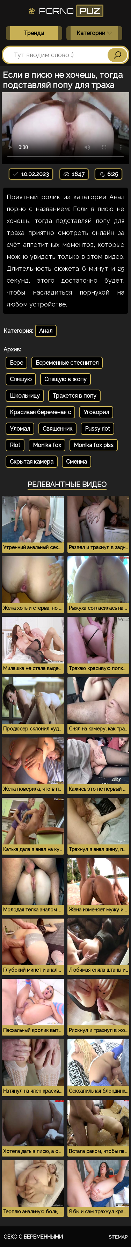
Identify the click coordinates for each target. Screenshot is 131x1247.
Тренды (34, 33)
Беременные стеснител (67, 362)
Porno (65, 11)
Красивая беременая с (40, 412)
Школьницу (25, 395)
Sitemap (118, 1237)
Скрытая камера (31, 461)
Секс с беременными (33, 1237)
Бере (16, 362)
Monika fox (47, 445)
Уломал (20, 428)
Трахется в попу (74, 395)
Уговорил (96, 412)
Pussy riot (97, 428)
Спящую (21, 379)
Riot (15, 445)
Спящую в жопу (65, 379)
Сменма (76, 461)
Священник (57, 428)
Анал (45, 331)
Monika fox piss (94, 445)
